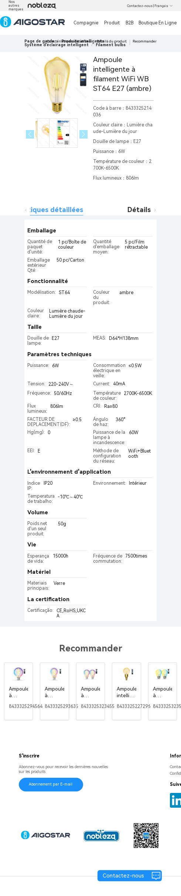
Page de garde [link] (39, 41)
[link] (56, 44)
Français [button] (163, 6)
